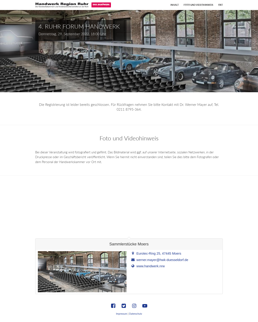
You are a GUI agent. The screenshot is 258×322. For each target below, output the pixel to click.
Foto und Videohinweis (198, 4)
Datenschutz (135, 313)
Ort (220, 4)
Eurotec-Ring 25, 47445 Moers (158, 253)
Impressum (121, 313)
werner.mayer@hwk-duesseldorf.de (162, 260)
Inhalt (174, 4)
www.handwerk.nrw (150, 266)
